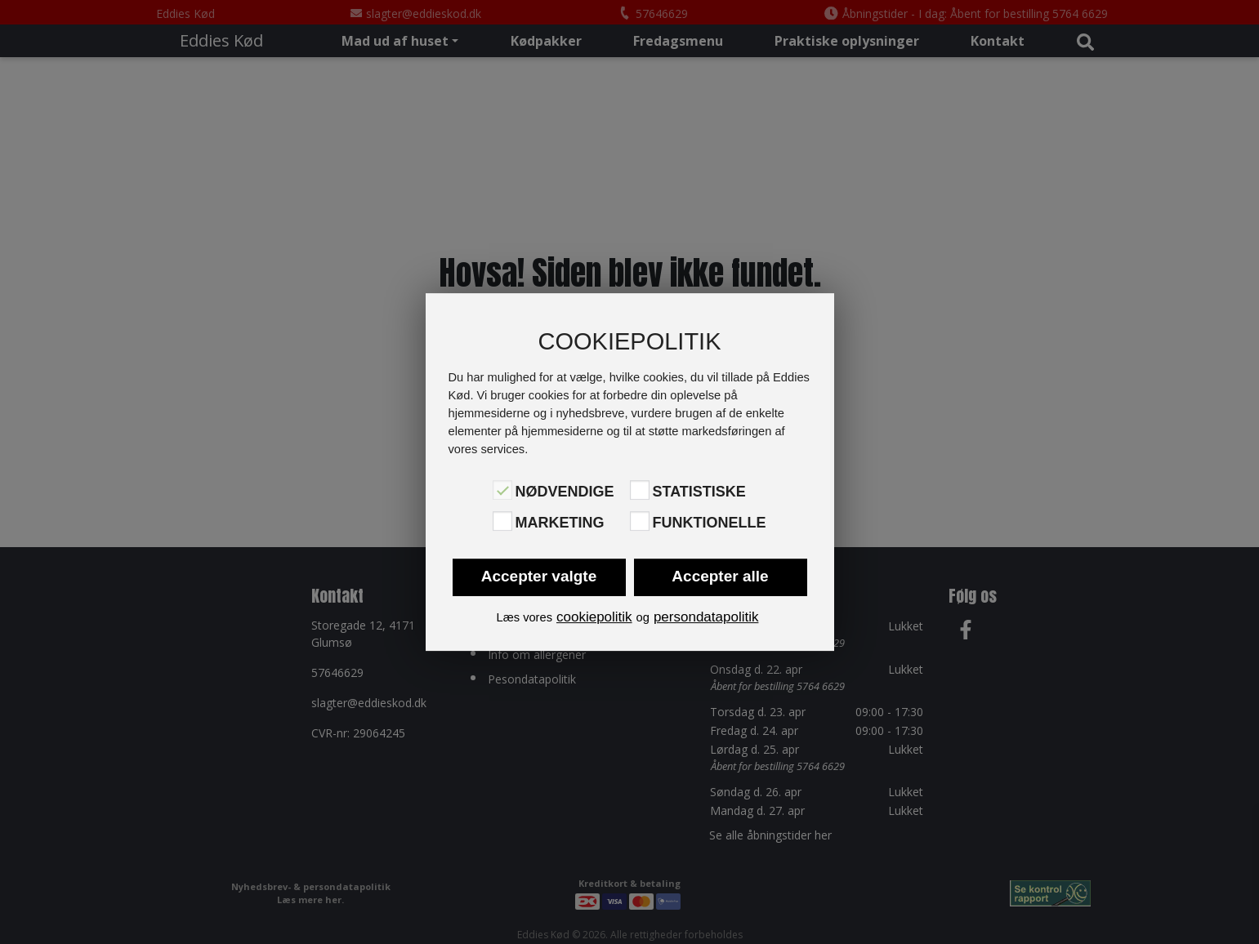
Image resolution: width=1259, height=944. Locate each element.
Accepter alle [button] (720, 576)
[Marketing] (502, 521)
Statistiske (699, 491)
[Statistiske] (640, 490)
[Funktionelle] (640, 521)
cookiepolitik (594, 617)
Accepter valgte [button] (539, 576)
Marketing (560, 522)
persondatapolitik (706, 617)
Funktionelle (709, 522)
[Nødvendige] (502, 490)
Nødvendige (565, 491)
